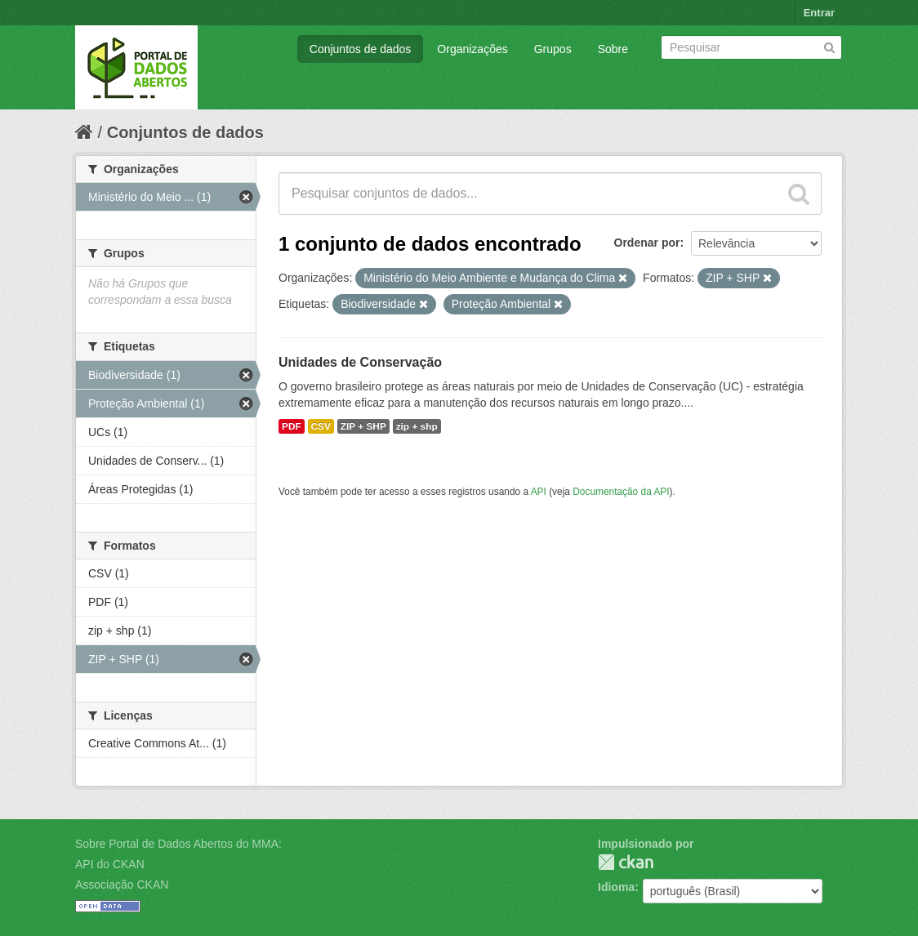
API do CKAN (110, 864)
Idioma (616, 887)
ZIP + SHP (363, 426)
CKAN (625, 862)
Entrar (819, 13)
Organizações (472, 49)
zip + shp (417, 426)
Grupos (553, 49)
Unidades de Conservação (360, 362)
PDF (291, 426)
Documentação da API (621, 491)
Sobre (613, 49)
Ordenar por (647, 242)
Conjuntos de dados (361, 49)
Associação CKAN (121, 884)
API (538, 491)
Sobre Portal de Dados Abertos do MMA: (178, 843)
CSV (321, 426)
